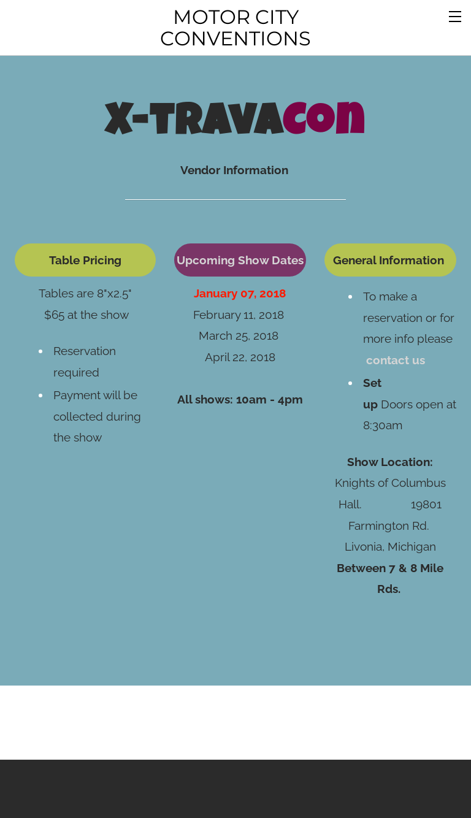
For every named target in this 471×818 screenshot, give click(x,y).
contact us (395, 338)
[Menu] (455, 15)
